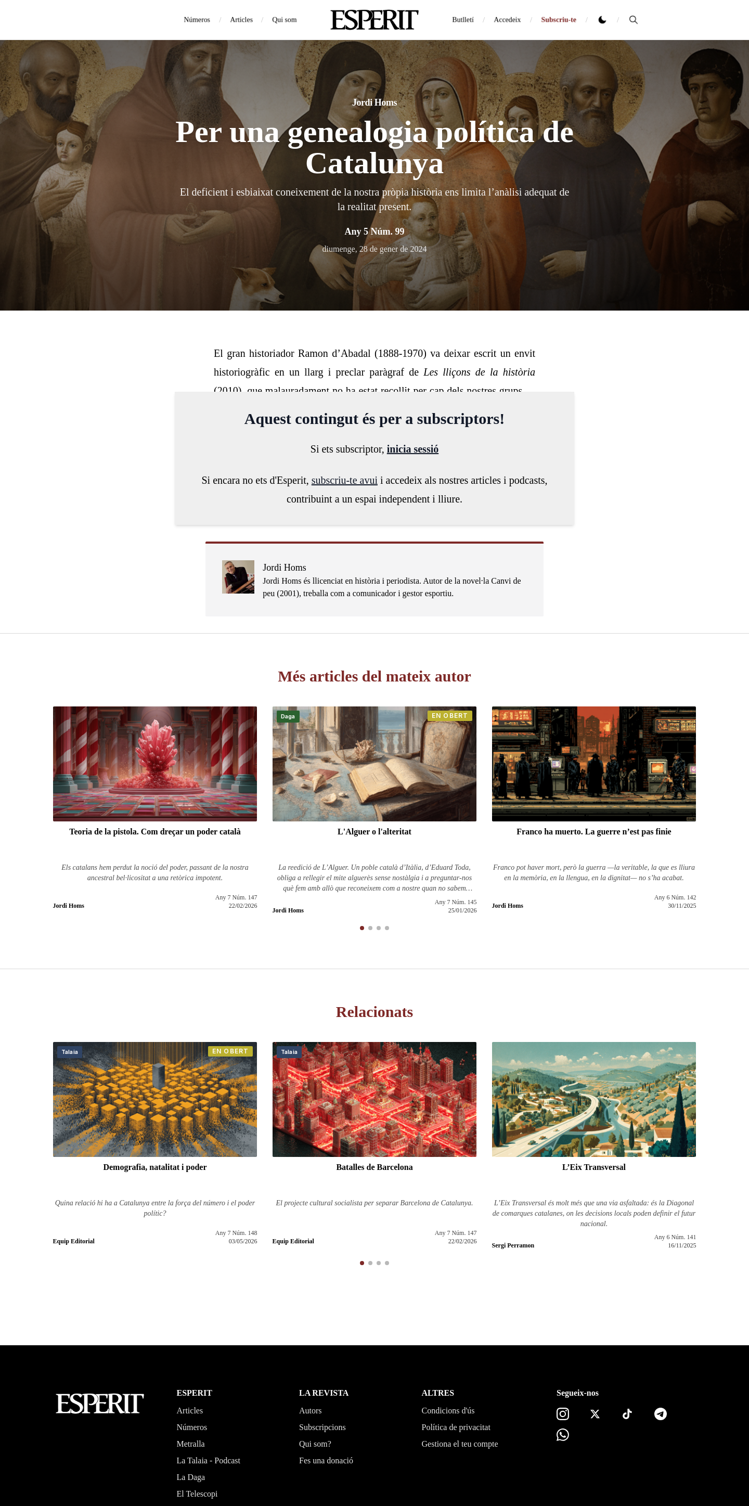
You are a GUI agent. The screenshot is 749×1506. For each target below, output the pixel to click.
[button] (362, 928)
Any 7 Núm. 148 (236, 1233)
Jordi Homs (374, 102)
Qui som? (315, 1443)
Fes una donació (326, 1460)
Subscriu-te (558, 19)
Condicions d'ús (448, 1410)
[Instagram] (563, 1414)
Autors (310, 1410)
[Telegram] (660, 1414)
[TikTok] (627, 1414)
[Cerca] (633, 19)
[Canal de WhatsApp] (563, 1434)
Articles (241, 19)
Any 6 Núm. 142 (675, 897)
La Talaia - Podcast (209, 1460)
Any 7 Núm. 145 (456, 902)
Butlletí (463, 19)
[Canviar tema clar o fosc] (602, 19)
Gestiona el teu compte (460, 1443)
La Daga (191, 1477)
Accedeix (507, 19)
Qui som (284, 19)
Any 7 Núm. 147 (236, 897)
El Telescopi (197, 1493)
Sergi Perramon (513, 1245)
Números (197, 19)
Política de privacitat (456, 1427)
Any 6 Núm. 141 (675, 1237)
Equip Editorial (74, 1241)
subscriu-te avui (345, 480)
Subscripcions (322, 1427)
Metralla (191, 1443)
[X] (595, 1414)
